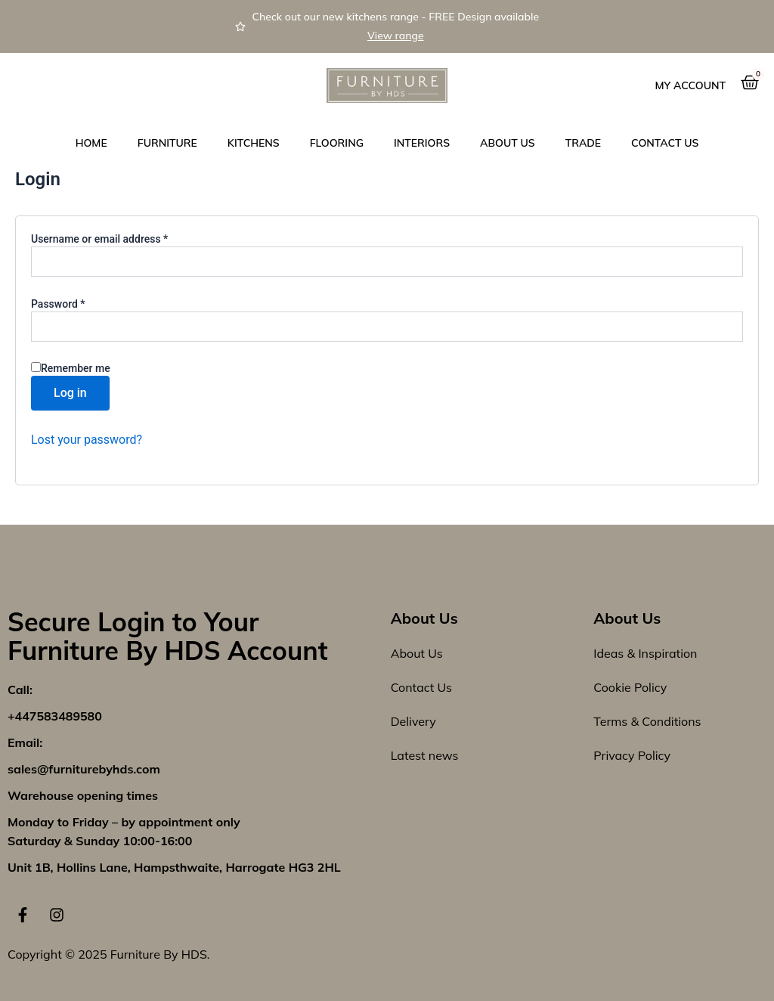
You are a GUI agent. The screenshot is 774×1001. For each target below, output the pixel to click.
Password (78, 303)
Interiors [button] (422, 143)
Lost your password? (86, 439)
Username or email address (120, 238)
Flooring (337, 143)
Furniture (167, 143)
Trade (583, 143)
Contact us (664, 143)
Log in (70, 393)
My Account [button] (690, 85)
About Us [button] (507, 143)
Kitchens (254, 143)
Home (91, 143)
